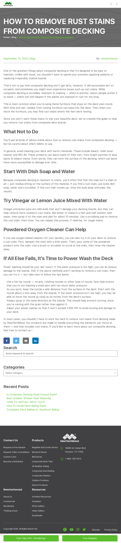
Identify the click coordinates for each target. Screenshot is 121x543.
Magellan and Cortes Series (45, 447)
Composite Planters (41, 476)
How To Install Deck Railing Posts (26, 405)
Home (6, 37)
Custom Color (9, 457)
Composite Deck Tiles (42, 461)
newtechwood (109, 58)
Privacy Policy (111, 530)
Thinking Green (10, 511)
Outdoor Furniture (40, 480)
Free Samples (90, 538)
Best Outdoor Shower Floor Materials (29, 398)
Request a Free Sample (14, 447)
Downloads (37, 515)
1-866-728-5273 (73, 459)
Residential (8, 506)
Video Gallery (38, 511)
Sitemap (96, 530)
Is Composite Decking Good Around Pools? (32, 394)
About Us (7, 497)
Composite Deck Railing (43, 471)
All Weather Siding (40, 466)
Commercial (9, 501)
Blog (14, 37)
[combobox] (60, 373)
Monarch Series (39, 452)
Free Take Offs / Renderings (31, 538)
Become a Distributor (13, 461)
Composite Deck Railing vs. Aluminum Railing (33, 409)
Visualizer (36, 501)
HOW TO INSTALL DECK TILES (26, 402)
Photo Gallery (38, 506)
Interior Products (40, 485)
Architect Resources (41, 497)
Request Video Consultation (16, 452)
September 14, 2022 (15, 58)
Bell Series (37, 457)
